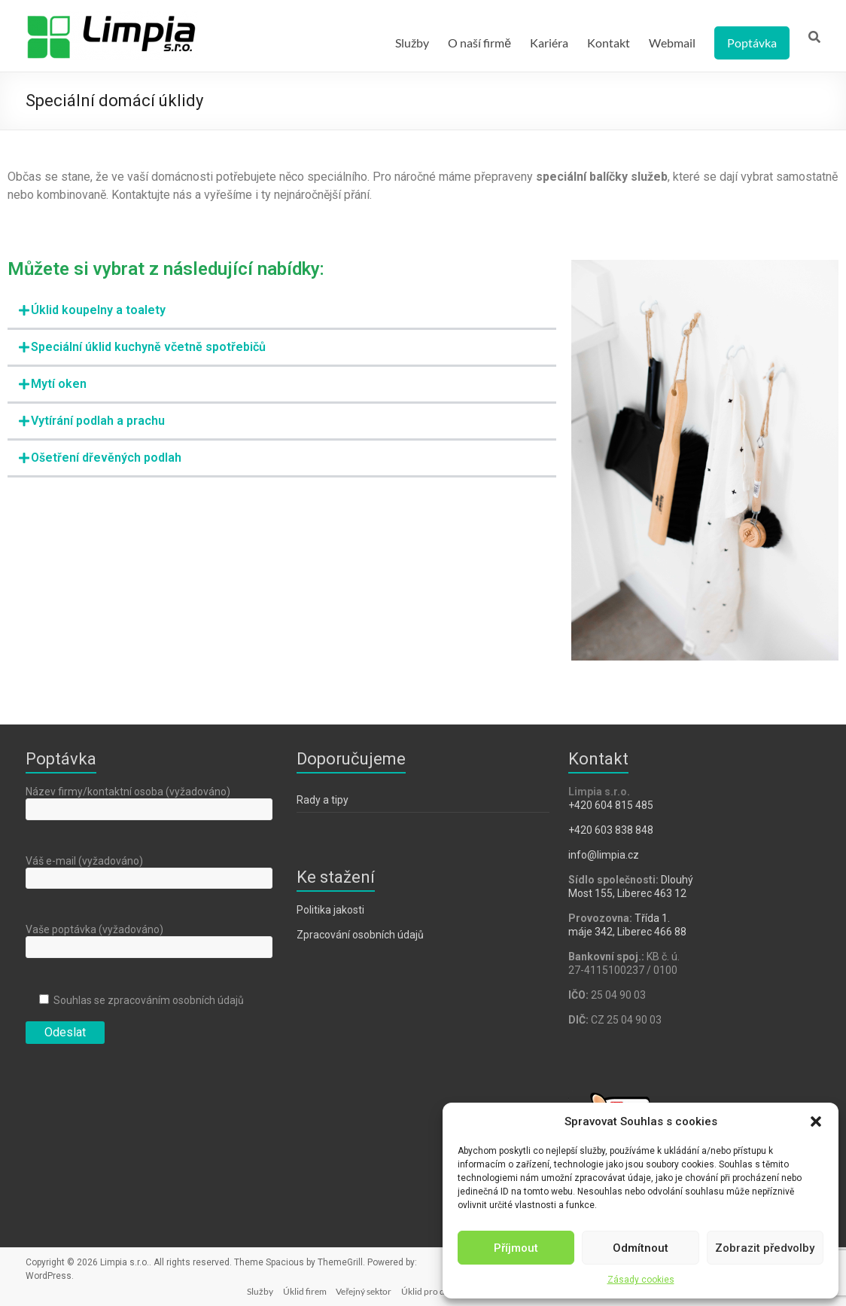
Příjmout (516, 1248)
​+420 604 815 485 (612, 805)
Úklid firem (286, 1289)
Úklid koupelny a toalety (98, 310)
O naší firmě (479, 42)
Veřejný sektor (348, 1289)
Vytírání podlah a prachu (98, 420)
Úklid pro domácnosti (430, 1289)
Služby (412, 42)
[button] (815, 1121)
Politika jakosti (330, 910)
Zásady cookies (640, 1279)
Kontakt (608, 42)
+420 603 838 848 (610, 830)
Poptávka (752, 42)
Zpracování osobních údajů (360, 935)
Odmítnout (640, 1248)
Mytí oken (59, 384)
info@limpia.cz (603, 855)
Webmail (672, 42)
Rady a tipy (322, 800)
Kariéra (549, 42)
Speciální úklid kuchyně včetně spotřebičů (148, 347)
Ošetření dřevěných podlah (106, 457)
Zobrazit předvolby (764, 1248)
